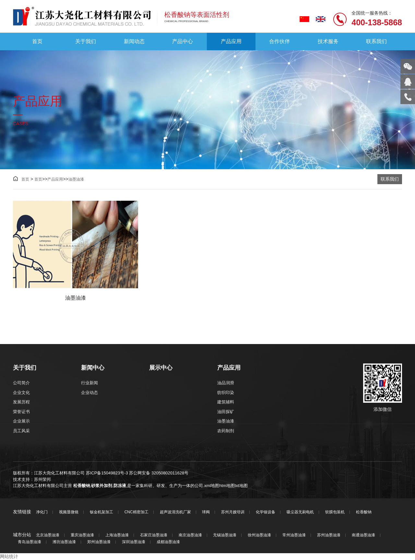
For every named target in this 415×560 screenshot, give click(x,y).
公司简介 (21, 382)
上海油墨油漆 (117, 535)
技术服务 (328, 41)
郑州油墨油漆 (99, 542)
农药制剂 (225, 430)
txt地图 (241, 485)
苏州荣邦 (42, 479)
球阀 (206, 512)
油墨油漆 (76, 179)
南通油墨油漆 (363, 535)
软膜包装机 (335, 512)
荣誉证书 (21, 411)
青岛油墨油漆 (29, 542)
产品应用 (231, 41)
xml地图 (211, 485)
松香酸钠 (81, 485)
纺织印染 (225, 392)
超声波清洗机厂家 (175, 512)
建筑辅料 (225, 401)
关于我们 (85, 41)
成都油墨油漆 (168, 542)
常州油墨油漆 (294, 535)
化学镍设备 (265, 512)
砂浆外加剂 (101, 485)
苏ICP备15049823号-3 (107, 473)
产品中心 (182, 41)
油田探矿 (225, 411)
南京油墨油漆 (190, 535)
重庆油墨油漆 (82, 535)
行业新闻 (89, 382)
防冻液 (119, 485)
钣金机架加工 (101, 512)
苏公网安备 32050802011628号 (158, 473)
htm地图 (227, 485)
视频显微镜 (68, 512)
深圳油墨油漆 (133, 542)
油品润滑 (225, 382)
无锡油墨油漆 (224, 535)
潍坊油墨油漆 (64, 542)
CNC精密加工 (136, 512)
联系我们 (376, 41)
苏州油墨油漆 (328, 535)
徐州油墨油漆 (259, 535)
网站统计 (9, 556)
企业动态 (89, 392)
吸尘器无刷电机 (300, 512)
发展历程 (21, 401)
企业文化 (21, 392)
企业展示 (21, 421)
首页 (37, 41)
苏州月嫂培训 (232, 512)
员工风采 (21, 430)
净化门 (42, 512)
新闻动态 (134, 41)
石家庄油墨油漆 (153, 535)
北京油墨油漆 (47, 535)
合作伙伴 (279, 41)
